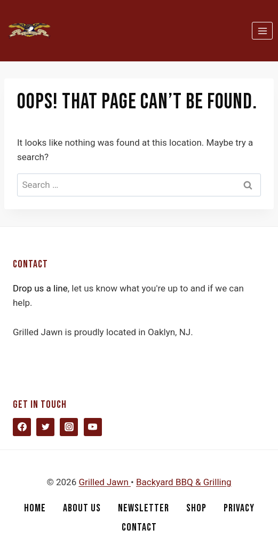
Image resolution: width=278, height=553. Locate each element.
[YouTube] (93, 427)
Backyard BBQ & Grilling (184, 482)
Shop (196, 508)
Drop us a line (40, 288)
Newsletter (143, 508)
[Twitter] (45, 427)
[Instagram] (69, 427)
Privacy (239, 508)
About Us (82, 508)
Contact (139, 527)
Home (35, 508)
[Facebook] (22, 427)
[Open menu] (262, 31)
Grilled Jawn (104, 482)
